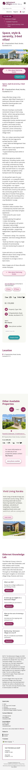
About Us (9, 12)
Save (8, 289)
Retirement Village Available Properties (13, 710)
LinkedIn (5, 736)
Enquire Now (20, 77)
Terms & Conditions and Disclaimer (11, 763)
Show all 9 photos (21, 52)
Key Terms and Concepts (10, 705)
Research (6, 707)
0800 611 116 (9, 756)
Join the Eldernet (10, 284)
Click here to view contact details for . (13, 728)
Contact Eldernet (7, 713)
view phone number (13, 461)
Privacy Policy (21, 763)
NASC (5, 704)
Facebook (5, 734)
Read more (9, 590)
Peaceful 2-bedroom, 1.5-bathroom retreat (14, 433)
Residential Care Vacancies (10, 708)
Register (15, 12)
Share (16, 289)
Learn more (8, 517)
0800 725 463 (9, 752)
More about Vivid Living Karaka (14, 71)
